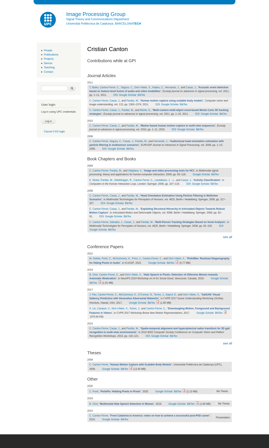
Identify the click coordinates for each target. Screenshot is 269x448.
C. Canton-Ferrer (98, 100)
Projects (49, 58)
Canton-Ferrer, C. (109, 87)
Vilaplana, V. (135, 170)
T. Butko (93, 87)
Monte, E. (145, 110)
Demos (48, 63)
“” (171, 100)
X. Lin (92, 308)
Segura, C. (127, 87)
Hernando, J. (172, 87)
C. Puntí (93, 391)
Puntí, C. (107, 258)
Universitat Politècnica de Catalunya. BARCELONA (103, 23)
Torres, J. (159, 294)
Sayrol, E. (171, 294)
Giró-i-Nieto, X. (142, 87)
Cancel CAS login (54, 131)
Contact (48, 71)
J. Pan (92, 294)
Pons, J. (136, 258)
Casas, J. (191, 87)
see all (227, 237)
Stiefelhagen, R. (123, 180)
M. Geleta (94, 258)
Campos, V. (103, 308)
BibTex (141, 95)
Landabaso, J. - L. (164, 180)
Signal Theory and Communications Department (97, 19)
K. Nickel (94, 180)
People (48, 50)
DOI (115, 95)
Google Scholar (128, 95)
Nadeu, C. (158, 87)
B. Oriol (93, 274)
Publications (51, 54)
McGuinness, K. (122, 258)
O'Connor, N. (145, 294)
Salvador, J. (116, 222)
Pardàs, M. (133, 100)
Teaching (49, 67)
